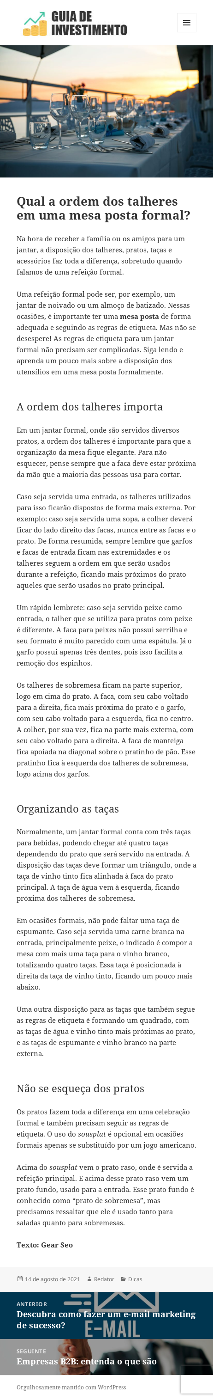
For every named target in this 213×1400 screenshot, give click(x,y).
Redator (104, 1279)
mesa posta (139, 316)
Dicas (135, 1279)
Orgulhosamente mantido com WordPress (71, 1387)
